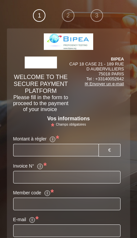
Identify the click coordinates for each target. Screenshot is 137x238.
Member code (32, 193)
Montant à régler (34, 139)
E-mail (24, 220)
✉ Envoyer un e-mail (104, 83)
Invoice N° (28, 166)
